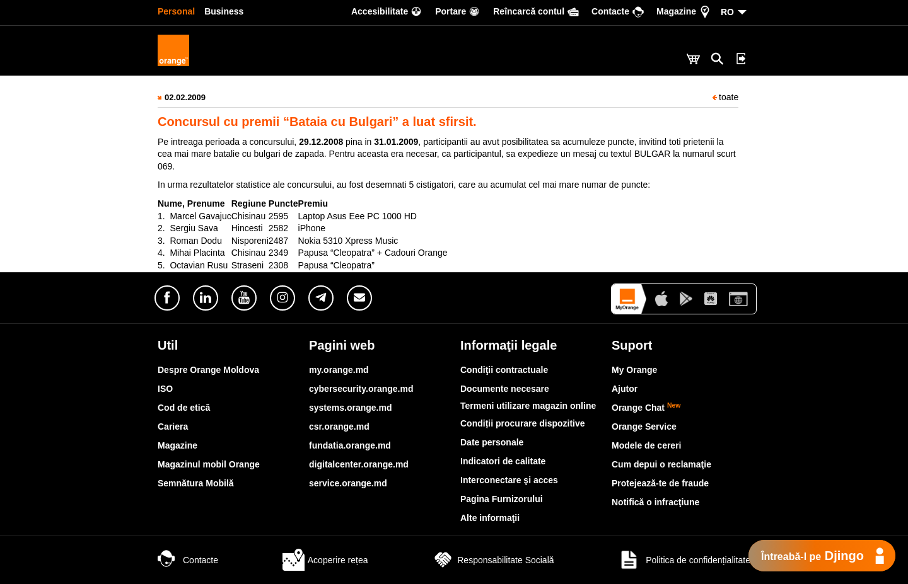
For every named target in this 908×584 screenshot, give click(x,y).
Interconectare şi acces (509, 480)
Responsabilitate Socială (493, 560)
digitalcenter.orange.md (359, 464)
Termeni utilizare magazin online (528, 406)
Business (223, 11)
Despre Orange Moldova (208, 370)
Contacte (188, 560)
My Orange (634, 370)
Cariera (173, 426)
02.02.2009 (185, 97)
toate (725, 97)
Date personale (491, 442)
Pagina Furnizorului (501, 499)
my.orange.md (339, 370)
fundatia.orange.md (350, 445)
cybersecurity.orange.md (361, 389)
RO (727, 12)
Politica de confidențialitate (684, 560)
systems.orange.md (350, 408)
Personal (176, 11)
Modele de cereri (647, 445)
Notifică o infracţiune (655, 502)
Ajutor (624, 389)
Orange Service (644, 426)
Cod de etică (184, 408)
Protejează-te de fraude (660, 483)
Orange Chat (646, 408)
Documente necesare (504, 389)
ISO (165, 389)
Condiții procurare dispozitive (522, 423)
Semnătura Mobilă (196, 483)
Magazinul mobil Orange (209, 464)
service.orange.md (348, 483)
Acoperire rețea (325, 560)
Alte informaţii (490, 518)
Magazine (177, 445)
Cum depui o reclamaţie (661, 464)
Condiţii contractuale (504, 370)
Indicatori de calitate (502, 461)
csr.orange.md (339, 426)
